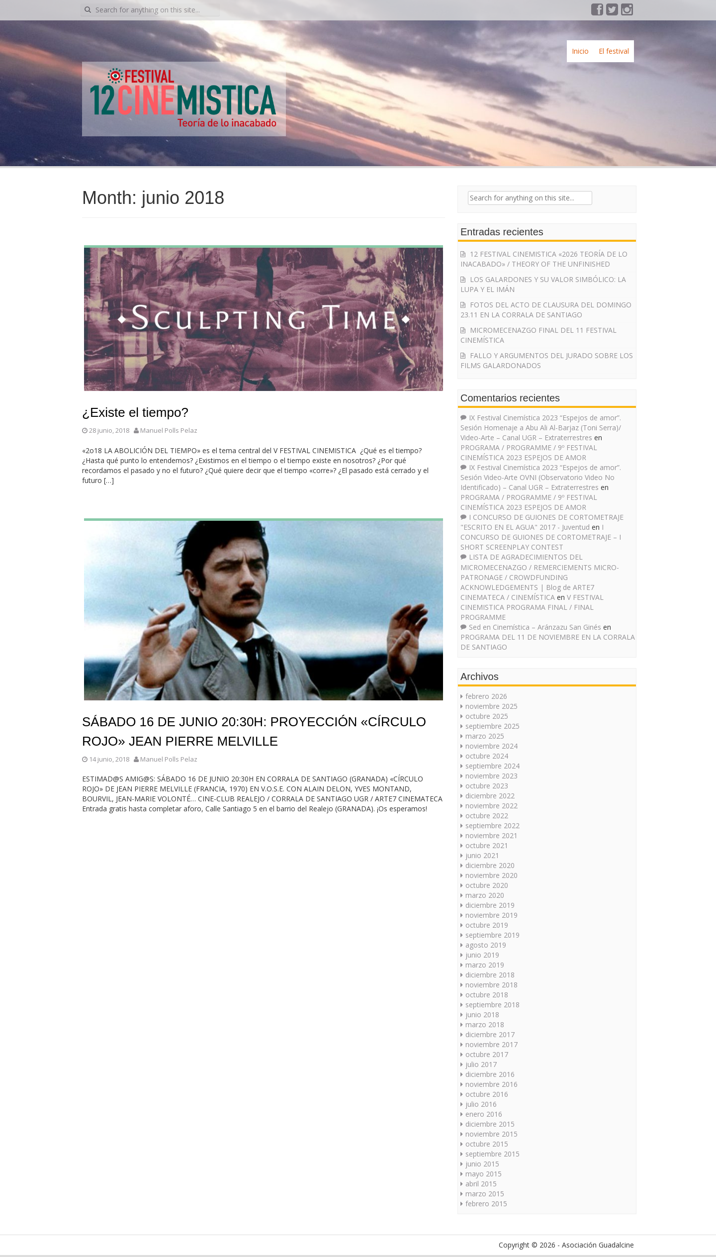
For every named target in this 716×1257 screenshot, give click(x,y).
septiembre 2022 (492, 825)
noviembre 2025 (491, 706)
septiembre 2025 (492, 726)
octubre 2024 (486, 756)
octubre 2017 (486, 1054)
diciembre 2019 (490, 905)
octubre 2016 (486, 1094)
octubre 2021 (486, 845)
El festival (614, 51)
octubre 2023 (486, 785)
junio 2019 (482, 955)
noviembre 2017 (491, 1044)
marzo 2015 (484, 1193)
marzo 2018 (484, 1024)
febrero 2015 (486, 1203)
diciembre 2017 (490, 1034)
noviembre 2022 (491, 805)
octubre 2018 (486, 994)
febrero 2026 (486, 696)
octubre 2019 (486, 925)
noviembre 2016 (491, 1084)
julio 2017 (481, 1064)
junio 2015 (482, 1163)
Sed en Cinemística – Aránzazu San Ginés (535, 627)
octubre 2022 (486, 815)
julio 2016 (481, 1104)
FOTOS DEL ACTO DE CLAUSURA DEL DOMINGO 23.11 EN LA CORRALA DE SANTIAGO (545, 309)
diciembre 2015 (490, 1124)
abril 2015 (481, 1183)
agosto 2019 (485, 945)
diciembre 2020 (490, 865)
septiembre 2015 (492, 1154)
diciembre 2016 (490, 1074)
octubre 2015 (486, 1144)
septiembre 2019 (492, 935)
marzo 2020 (484, 895)
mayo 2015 (483, 1173)
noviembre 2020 (491, 875)
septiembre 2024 (492, 766)
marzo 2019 (484, 964)
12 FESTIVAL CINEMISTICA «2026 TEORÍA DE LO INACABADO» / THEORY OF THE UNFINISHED (543, 259)
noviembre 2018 (491, 984)
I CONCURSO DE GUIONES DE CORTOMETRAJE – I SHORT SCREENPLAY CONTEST (540, 537)
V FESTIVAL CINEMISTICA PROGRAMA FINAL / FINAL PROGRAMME (532, 607)
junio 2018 (482, 1014)
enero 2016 (483, 1114)
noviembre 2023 (491, 775)
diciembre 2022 (490, 795)
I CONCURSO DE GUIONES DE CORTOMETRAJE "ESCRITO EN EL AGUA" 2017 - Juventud (542, 522)
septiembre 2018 (492, 1004)
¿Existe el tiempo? (135, 412)
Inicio (580, 51)
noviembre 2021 (491, 835)
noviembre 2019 (491, 915)
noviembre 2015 (491, 1134)
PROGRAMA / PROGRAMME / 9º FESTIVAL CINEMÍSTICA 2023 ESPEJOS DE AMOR (528, 452)
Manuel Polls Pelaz (168, 430)
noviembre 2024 (491, 746)
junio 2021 (482, 855)
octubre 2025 (486, 716)
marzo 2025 (484, 736)
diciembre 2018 (490, 974)
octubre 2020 (486, 885)
